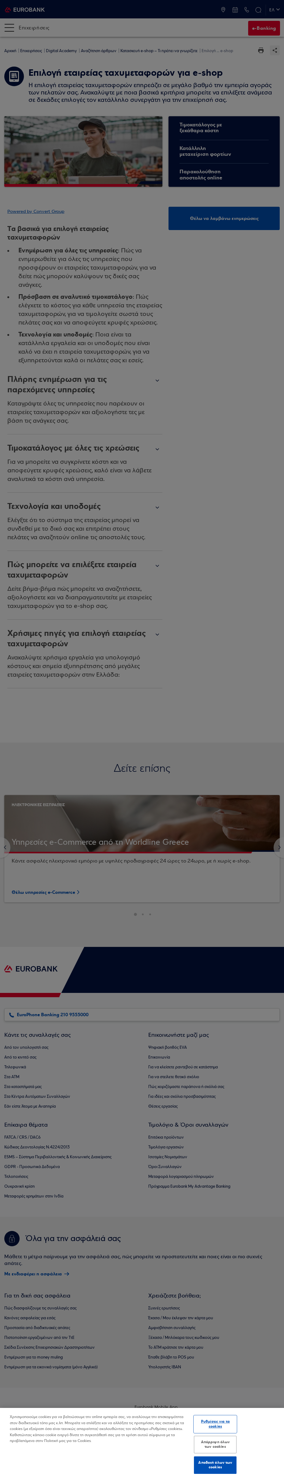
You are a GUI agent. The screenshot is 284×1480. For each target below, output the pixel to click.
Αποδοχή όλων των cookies (215, 1465)
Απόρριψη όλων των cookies (215, 1444)
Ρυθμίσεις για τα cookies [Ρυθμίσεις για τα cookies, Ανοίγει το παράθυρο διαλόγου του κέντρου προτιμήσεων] (215, 1424)
